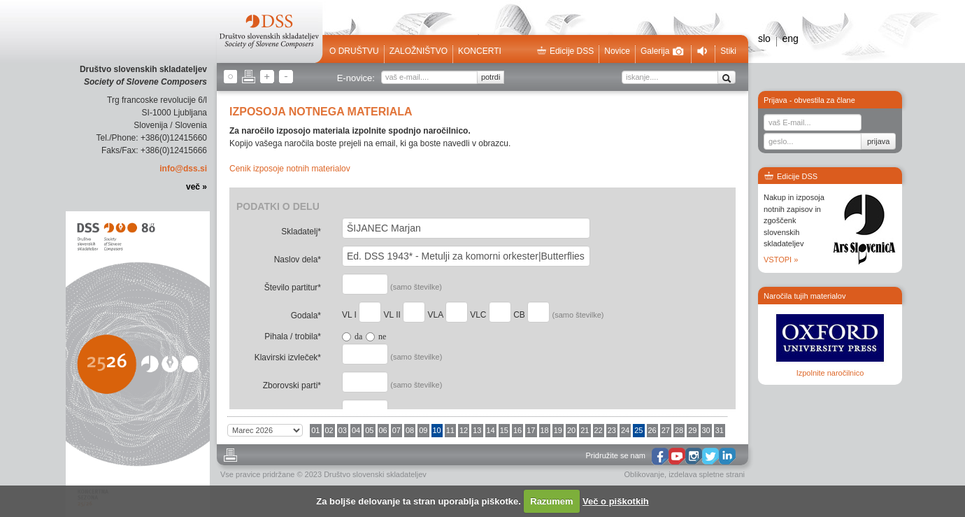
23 (612, 430)
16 (517, 430)
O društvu (354, 51)
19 (558, 430)
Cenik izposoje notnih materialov (289, 168)
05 (369, 430)
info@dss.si (183, 168)
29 (692, 430)
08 (410, 430)
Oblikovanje (644, 474)
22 (598, 430)
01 (315, 430)
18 (545, 430)
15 (504, 430)
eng (790, 38)
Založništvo (418, 51)
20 (571, 430)
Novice (617, 51)
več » (196, 187)
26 (652, 430)
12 (463, 430)
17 (531, 430)
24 (625, 430)
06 (383, 430)
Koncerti (479, 51)
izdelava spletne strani (707, 474)
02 (329, 430)
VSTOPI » (781, 259)
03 (342, 430)
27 (666, 430)
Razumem (551, 501)
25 (638, 430)
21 (584, 430)
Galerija (662, 51)
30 (706, 430)
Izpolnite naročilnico (830, 373)
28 (679, 430)
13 (477, 430)
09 (423, 430)
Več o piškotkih (615, 501)
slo (764, 38)
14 (491, 430)
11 (450, 430)
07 (396, 430)
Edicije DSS (565, 51)
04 (356, 430)
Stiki (728, 51)
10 (437, 430)
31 (719, 430)
